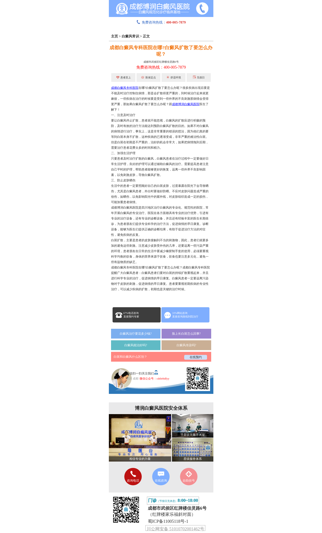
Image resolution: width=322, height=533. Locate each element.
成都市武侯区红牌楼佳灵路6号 (161, 61)
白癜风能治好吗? (135, 345)
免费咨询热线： (161, 22)
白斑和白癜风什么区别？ (130, 356)
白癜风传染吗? (186, 345)
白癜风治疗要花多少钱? (136, 333)
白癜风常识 (130, 36)
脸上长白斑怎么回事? (186, 333)
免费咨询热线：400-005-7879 (161, 67)
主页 (114, 36)
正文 (146, 36)
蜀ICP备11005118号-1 (168, 521)
